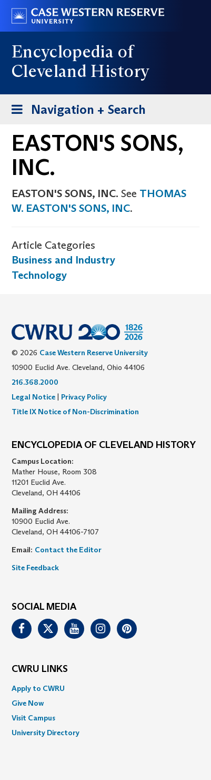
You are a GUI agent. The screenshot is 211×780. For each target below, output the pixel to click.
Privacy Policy (84, 397)
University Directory (45, 732)
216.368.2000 (35, 382)
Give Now (28, 703)
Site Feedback (35, 567)
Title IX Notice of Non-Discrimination (75, 411)
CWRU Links (40, 669)
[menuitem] (105, 688)
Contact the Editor (68, 549)
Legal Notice (33, 397)
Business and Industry (63, 259)
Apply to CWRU (38, 688)
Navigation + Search (75, 111)
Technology (39, 275)
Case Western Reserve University (93, 352)
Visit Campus (33, 718)
